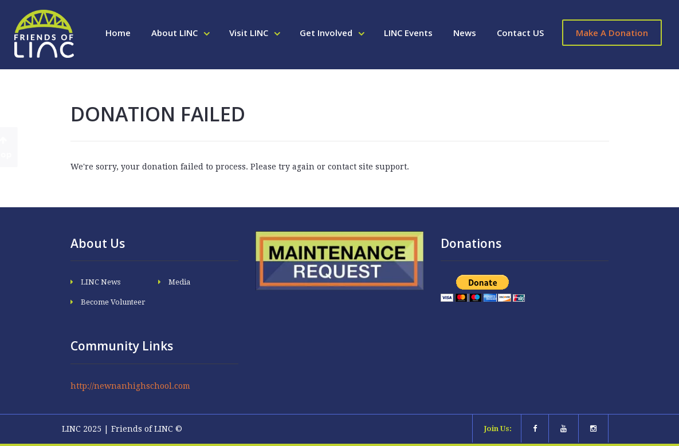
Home (118, 32)
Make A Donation (612, 32)
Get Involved (327, 32)
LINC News (100, 282)
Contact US (520, 32)
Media (179, 282)
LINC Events (408, 32)
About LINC (175, 32)
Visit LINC (249, 32)
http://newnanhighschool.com (130, 385)
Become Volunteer (113, 302)
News (464, 32)
